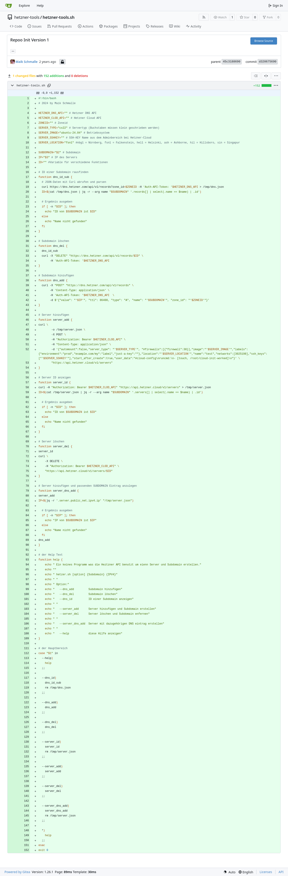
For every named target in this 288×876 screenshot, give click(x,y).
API (281, 872)
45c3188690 (231, 61)
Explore (24, 5)
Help (40, 5)
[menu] (276, 75)
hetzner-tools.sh (58, 17)
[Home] (8, 6)
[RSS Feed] (204, 17)
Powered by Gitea (17, 872)
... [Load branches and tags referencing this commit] (13, 50)
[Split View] (266, 75)
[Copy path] (49, 85)
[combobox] (255, 75)
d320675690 (267, 61)
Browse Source (263, 41)
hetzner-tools (26, 17)
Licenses (266, 872)
